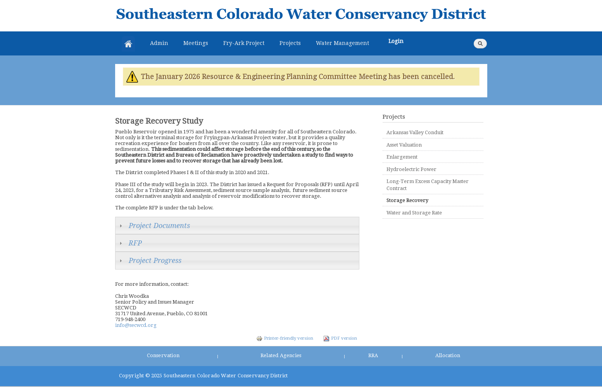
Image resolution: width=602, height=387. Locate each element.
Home (128, 44)
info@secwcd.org (136, 325)
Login (396, 41)
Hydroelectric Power (411, 169)
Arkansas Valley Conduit (414, 132)
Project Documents (159, 225)
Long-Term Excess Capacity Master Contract (427, 184)
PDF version (340, 338)
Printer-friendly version (284, 338)
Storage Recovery (407, 200)
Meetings (195, 43)
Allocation (447, 355)
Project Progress (155, 260)
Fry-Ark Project (243, 43)
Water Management (342, 43)
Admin (159, 43)
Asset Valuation (404, 145)
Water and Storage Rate (414, 213)
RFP (135, 243)
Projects (290, 43)
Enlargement (401, 157)
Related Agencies (280, 355)
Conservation (163, 355)
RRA (373, 355)
